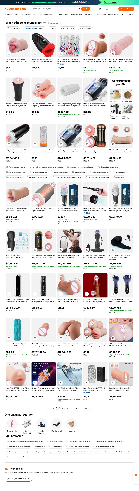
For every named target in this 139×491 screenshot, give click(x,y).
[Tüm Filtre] (13, 28)
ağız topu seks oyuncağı (38, 172)
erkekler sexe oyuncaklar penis (77, 447)
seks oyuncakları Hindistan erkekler (118, 452)
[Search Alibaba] (54, 9)
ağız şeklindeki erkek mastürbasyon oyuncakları (46, 167)
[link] (136, 469)
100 (86, 409)
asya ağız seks (119, 172)
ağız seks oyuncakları (60, 172)
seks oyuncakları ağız (14, 177)
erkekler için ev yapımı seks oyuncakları (108, 442)
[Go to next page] (90, 409)
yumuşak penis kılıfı (51, 452)
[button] (78, 8)
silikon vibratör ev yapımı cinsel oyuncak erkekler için (24, 442)
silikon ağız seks (55, 447)
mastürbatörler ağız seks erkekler (97, 177)
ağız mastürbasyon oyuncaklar (79, 442)
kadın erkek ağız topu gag (15, 172)
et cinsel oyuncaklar (14, 452)
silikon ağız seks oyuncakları (108, 167)
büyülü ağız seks (78, 172)
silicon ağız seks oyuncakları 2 (37, 177)
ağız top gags (39, 447)
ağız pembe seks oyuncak (15, 167)
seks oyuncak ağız (33, 452)
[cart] (107, 9)
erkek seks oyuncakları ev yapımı (18, 447)
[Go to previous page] (49, 409)
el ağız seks (119, 177)
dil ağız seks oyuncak (55, 442)
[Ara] (85, 9)
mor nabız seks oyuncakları (16, 457)
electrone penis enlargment (103, 447)
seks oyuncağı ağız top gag (99, 172)
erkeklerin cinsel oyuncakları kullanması (67, 177)
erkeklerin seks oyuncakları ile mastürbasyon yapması (82, 452)
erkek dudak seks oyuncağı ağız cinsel (80, 167)
